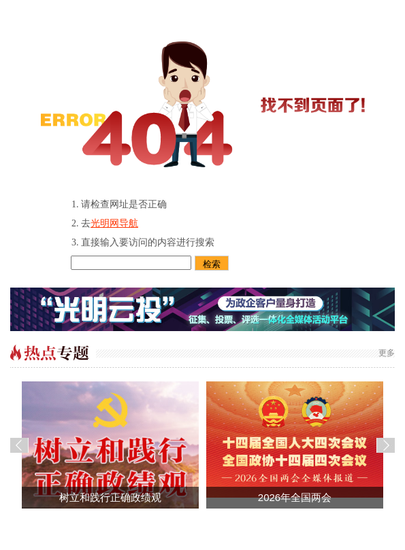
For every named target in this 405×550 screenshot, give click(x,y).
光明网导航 (114, 223)
